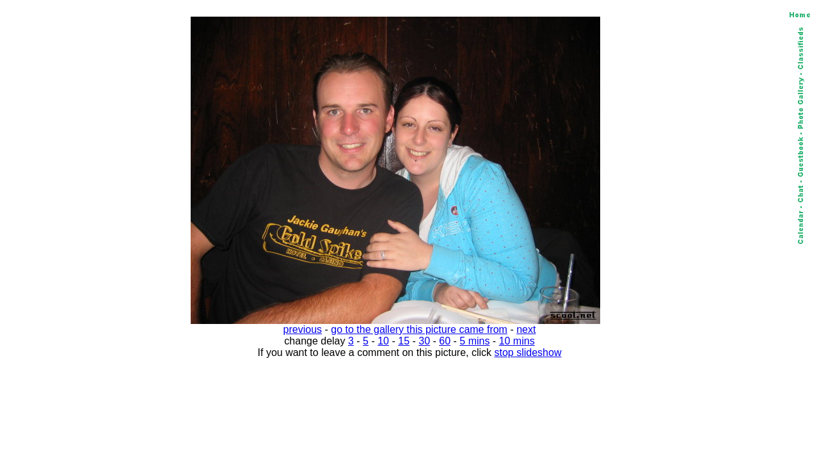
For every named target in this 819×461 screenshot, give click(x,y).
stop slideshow (528, 352)
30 (424, 341)
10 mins (517, 341)
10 (383, 341)
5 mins (474, 341)
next (526, 329)
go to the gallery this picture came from (419, 329)
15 (404, 341)
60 (444, 341)
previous (302, 329)
